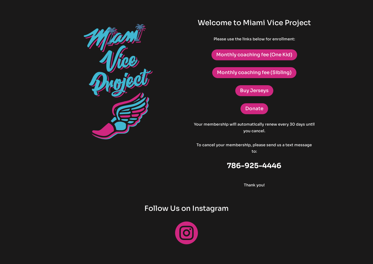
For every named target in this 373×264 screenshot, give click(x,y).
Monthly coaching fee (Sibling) (254, 72)
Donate (254, 109)
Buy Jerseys (254, 91)
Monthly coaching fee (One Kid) (254, 55)
